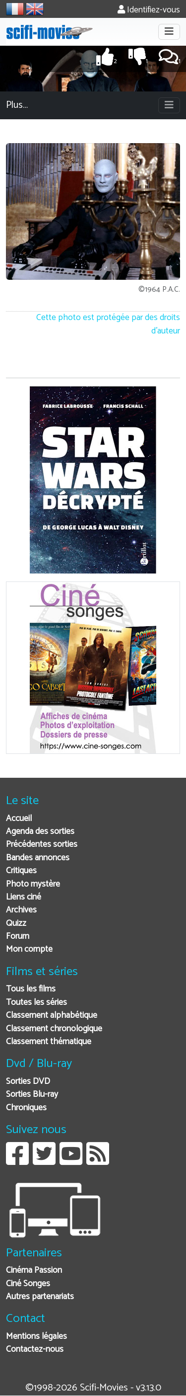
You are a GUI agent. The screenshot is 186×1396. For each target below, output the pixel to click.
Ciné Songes (28, 1284)
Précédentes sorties (41, 844)
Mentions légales (36, 1336)
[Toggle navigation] (169, 32)
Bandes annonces (37, 858)
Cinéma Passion (34, 1270)
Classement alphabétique (51, 1015)
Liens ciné (23, 897)
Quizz (16, 923)
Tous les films (31, 989)
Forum (17, 936)
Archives (21, 910)
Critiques (21, 871)
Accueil (19, 819)
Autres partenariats (40, 1297)
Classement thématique (48, 1042)
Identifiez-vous (149, 10)
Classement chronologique (54, 1029)
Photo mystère (33, 884)
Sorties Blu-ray (32, 1094)
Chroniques (26, 1108)
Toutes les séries (36, 1002)
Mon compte (29, 949)
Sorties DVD (28, 1081)
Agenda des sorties (40, 831)
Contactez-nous (34, 1349)
